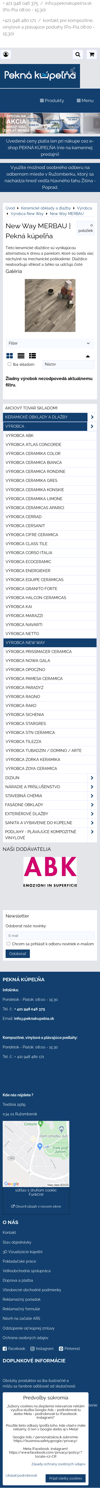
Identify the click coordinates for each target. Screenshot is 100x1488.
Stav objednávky (17, 1242)
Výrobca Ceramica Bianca (34, 462)
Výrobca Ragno (23, 696)
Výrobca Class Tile (26, 543)
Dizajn (51, 778)
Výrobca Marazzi (24, 615)
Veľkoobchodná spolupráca (27, 1271)
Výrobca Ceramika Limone (34, 498)
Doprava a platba (18, 1280)
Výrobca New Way (25, 642)
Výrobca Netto (22, 633)
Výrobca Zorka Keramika (33, 759)
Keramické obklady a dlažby (51, 417)
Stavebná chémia (51, 796)
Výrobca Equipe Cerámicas (34, 579)
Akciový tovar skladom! (31, 408)
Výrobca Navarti (24, 624)
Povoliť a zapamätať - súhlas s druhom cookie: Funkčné (36, 1190)
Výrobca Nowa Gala (28, 660)
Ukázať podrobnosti (21, 1475)
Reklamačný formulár (21, 1309)
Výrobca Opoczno (25, 669)
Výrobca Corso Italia (29, 552)
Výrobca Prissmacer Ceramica (39, 651)
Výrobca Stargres (26, 723)
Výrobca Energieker (28, 570)
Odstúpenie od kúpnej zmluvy (29, 1328)
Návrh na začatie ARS (21, 1318)
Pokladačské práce (19, 1261)
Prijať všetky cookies (65, 1478)
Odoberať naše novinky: (26, 926)
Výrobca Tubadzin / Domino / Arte (44, 750)
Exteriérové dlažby (51, 814)
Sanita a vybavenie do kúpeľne (51, 823)
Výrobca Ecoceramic (28, 561)
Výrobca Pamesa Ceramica (34, 678)
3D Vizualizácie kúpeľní (22, 1252)
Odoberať (17, 954)
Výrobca (51, 426)
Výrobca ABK (20, 435)
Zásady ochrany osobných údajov (58, 1464)
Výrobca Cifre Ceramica (32, 534)
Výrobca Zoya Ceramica (31, 768)
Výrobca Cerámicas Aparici (35, 507)
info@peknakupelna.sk (34, 1018)
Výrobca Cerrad (24, 516)
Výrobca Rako (21, 705)
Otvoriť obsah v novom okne (36, 1206)
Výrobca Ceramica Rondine (35, 471)
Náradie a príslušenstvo (51, 787)
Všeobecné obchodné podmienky (32, 1290)
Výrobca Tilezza (23, 741)
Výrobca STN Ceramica (30, 732)
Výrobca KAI (19, 606)
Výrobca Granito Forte (31, 588)
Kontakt (9, 1232)
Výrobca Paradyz (24, 687)
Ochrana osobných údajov (25, 1338)
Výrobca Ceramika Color (33, 453)
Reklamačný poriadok (22, 1299)
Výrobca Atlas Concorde (33, 444)
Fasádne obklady (51, 805)
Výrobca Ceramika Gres (31, 480)
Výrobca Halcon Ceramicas (36, 597)
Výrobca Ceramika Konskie (35, 489)
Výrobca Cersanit (25, 525)
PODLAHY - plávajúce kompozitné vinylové (51, 835)
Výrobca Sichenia (25, 714)
